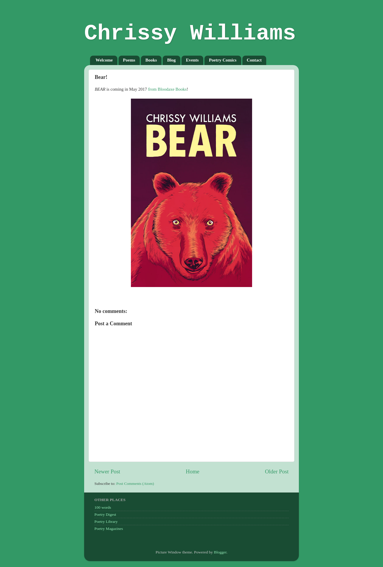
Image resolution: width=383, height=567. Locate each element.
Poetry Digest (105, 514)
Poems (129, 60)
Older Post (277, 471)
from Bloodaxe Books (167, 89)
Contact (254, 60)
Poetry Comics (223, 60)
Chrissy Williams (190, 33)
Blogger (220, 552)
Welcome (104, 60)
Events (192, 60)
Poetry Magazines (108, 528)
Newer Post (107, 471)
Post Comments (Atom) (135, 483)
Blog (171, 60)
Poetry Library (106, 521)
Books (151, 60)
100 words (102, 507)
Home (192, 471)
